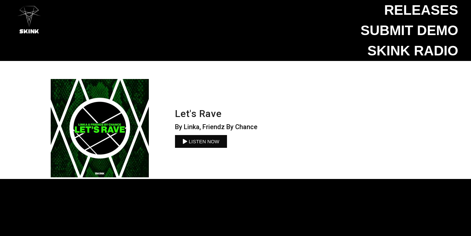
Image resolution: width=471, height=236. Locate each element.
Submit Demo (409, 30)
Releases (421, 10)
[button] (201, 141)
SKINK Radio (412, 50)
